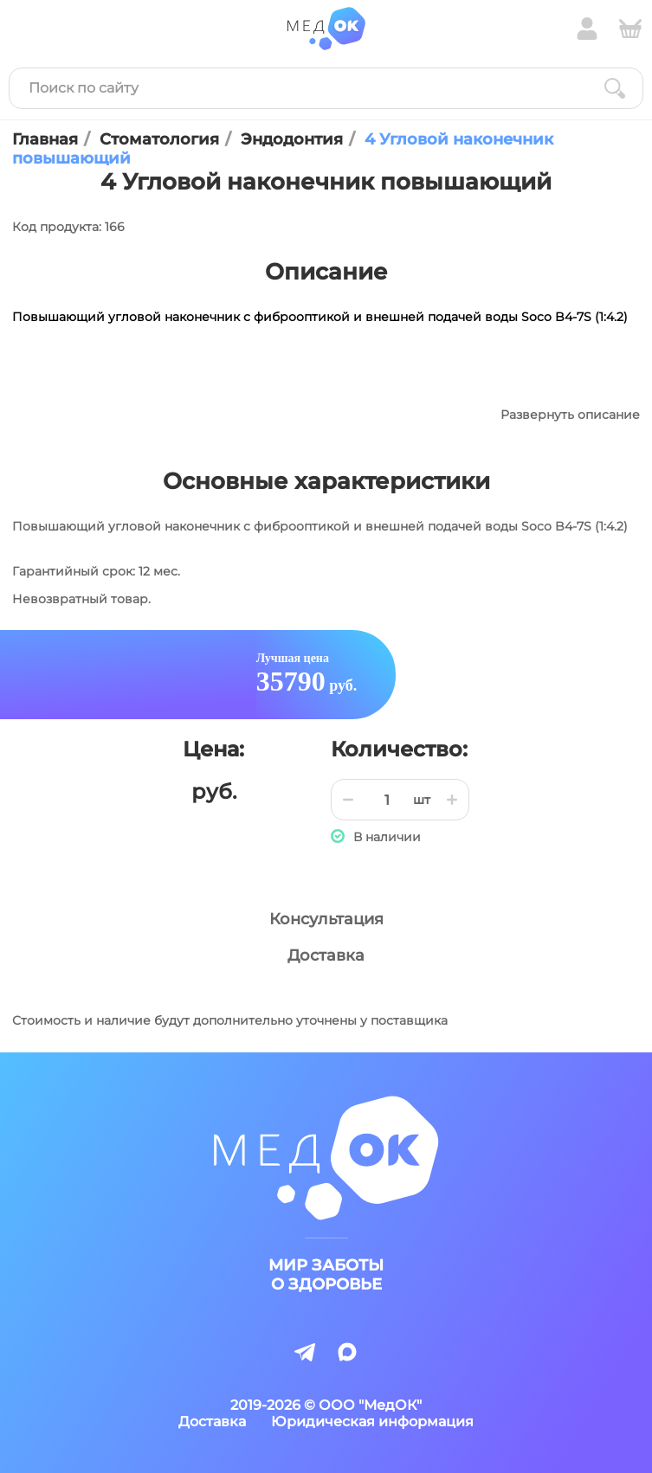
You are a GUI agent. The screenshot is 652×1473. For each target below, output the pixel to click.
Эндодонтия (292, 139)
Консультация (326, 919)
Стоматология (159, 139)
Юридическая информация (372, 1421)
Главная (45, 139)
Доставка (326, 955)
